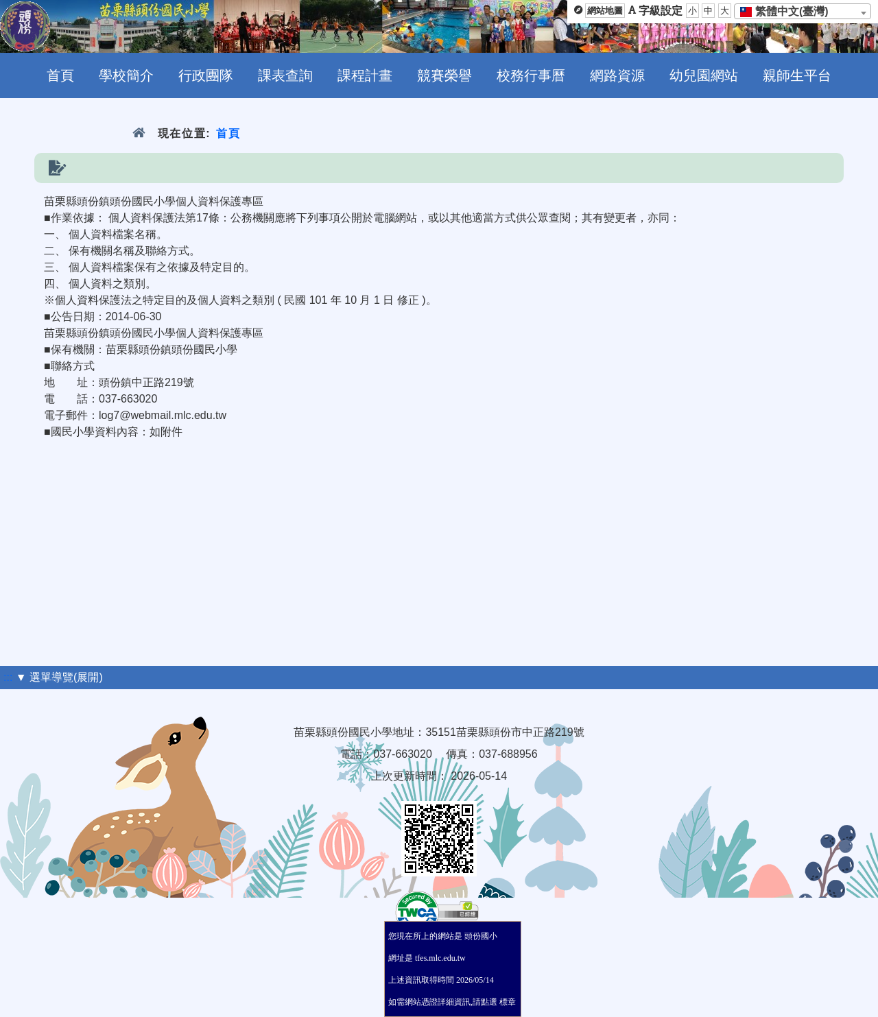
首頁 (228, 133)
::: (7, 677)
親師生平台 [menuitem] (797, 75)
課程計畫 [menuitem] (364, 75)
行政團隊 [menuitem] (205, 75)
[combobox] (802, 11)
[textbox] (788, 11)
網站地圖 (605, 10)
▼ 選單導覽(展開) (59, 677)
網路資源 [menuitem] (617, 75)
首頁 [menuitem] (60, 75)
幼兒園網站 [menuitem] (703, 75)
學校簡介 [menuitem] (126, 75)
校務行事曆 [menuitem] (531, 75)
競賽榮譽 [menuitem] (444, 75)
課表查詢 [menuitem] (285, 75)
